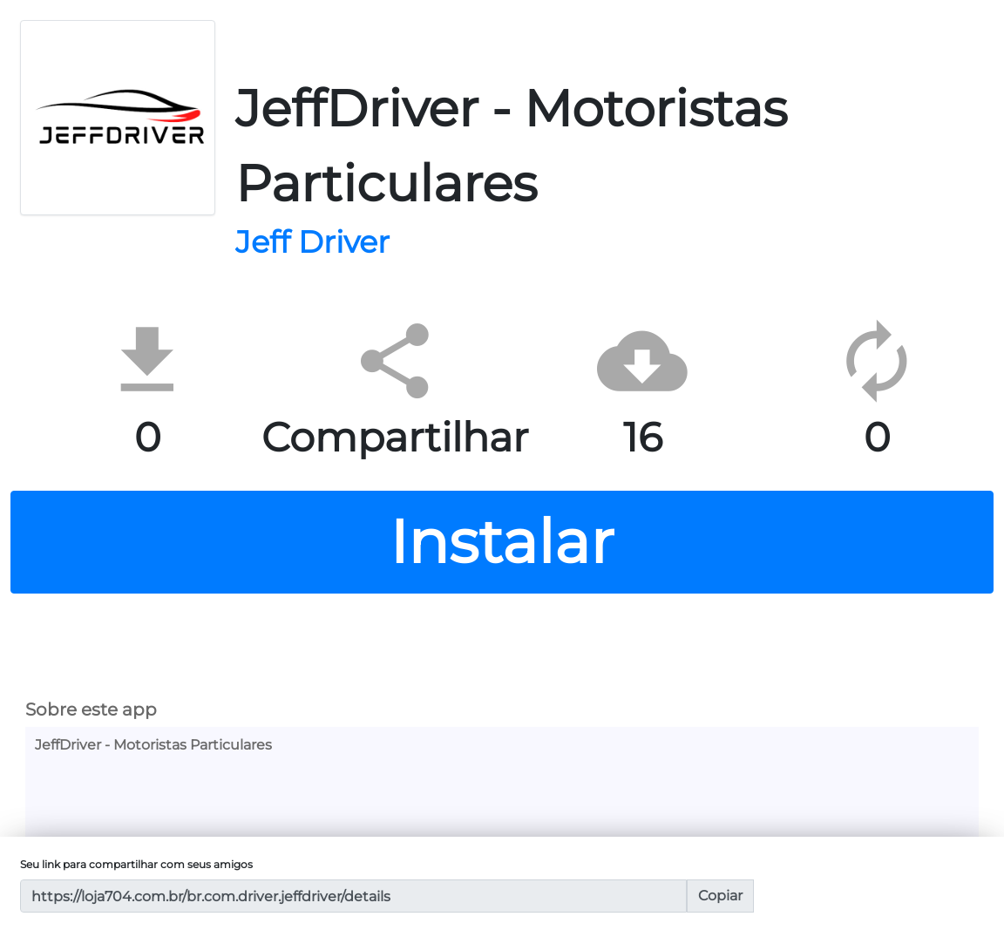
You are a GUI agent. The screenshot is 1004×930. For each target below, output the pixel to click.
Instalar (502, 541)
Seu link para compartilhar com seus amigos (136, 864)
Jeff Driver (312, 242)
